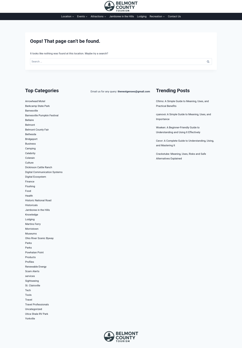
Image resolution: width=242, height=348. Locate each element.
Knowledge (31, 214)
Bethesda (30, 134)
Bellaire (29, 120)
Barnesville (31, 110)
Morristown (31, 228)
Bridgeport (31, 139)
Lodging (141, 16)
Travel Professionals (37, 304)
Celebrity (30, 153)
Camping (30, 148)
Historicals (31, 205)
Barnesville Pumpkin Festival (41, 115)
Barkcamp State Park (37, 106)
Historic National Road (38, 200)
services (30, 276)
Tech (28, 290)
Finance (29, 181)
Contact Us (174, 16)
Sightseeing (32, 280)
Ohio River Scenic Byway (39, 238)
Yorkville (30, 318)
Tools (28, 294)
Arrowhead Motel (35, 101)
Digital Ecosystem (35, 176)
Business (30, 143)
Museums (31, 233)
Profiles (29, 261)
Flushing (30, 186)
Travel (28, 299)
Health (29, 195)
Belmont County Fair (37, 129)
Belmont (30, 124)
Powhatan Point (34, 252)
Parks (28, 243)
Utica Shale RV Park (36, 313)
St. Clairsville (32, 285)
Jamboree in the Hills (121, 16)
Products (30, 257)
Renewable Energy (35, 266)
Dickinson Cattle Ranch (38, 167)
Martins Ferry (33, 224)
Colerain (30, 157)
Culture (29, 162)
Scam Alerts (32, 271)
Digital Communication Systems (44, 172)
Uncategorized (33, 309)
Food (28, 190)
